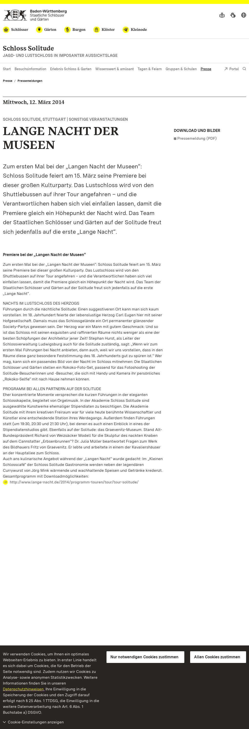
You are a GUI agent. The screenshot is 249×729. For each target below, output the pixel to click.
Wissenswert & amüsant (114, 69)
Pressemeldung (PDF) (197, 138)
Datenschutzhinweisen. (23, 689)
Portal (231, 69)
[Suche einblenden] (244, 69)
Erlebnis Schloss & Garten (70, 69)
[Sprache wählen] (243, 15)
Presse (206, 69)
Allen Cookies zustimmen (217, 657)
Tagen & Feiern (150, 69)
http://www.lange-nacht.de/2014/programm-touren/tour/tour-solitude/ (74, 482)
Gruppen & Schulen (181, 69)
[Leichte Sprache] (222, 15)
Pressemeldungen (30, 81)
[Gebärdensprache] (232, 15)
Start (7, 69)
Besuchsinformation (30, 69)
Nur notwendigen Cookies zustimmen (144, 657)
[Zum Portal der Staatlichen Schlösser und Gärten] (35, 15)
